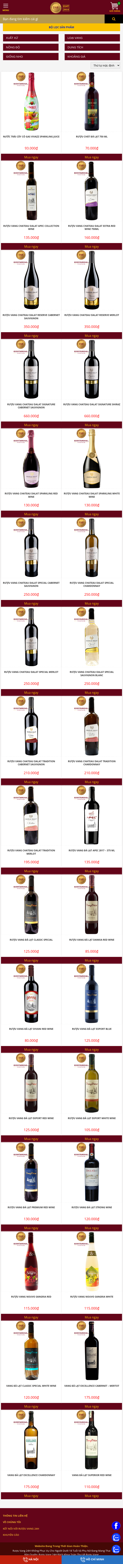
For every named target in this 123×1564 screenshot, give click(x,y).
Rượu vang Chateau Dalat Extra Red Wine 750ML (91, 227)
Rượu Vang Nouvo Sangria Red (31, 1296)
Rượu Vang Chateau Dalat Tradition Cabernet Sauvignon (31, 763)
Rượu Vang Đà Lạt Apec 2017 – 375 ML (92, 850)
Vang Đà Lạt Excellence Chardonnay (31, 1475)
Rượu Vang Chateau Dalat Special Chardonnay (92, 584)
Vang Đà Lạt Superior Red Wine (92, 1475)
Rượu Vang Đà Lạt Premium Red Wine (31, 1207)
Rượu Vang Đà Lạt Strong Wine (92, 1207)
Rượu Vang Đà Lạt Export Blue (92, 1029)
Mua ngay (31, 157)
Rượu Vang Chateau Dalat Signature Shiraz (91, 404)
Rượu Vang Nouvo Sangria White (91, 1296)
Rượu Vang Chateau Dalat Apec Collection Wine (31, 227)
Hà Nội (31, 1559)
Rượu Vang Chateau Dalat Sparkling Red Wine (31, 495)
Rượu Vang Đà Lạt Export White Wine (92, 1118)
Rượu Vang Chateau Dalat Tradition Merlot (31, 852)
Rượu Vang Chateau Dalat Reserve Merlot (91, 315)
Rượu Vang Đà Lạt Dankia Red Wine (91, 939)
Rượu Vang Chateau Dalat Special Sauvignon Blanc (92, 673)
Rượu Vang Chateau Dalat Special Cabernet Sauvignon (31, 584)
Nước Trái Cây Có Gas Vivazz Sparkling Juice (31, 136)
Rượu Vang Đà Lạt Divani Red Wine (31, 1029)
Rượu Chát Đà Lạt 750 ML (92, 136)
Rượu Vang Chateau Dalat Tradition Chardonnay (92, 763)
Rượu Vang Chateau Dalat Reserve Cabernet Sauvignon (31, 316)
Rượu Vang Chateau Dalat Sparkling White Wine (92, 495)
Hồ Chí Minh (92, 1559)
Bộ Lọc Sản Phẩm (61, 27)
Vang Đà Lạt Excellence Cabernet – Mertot (91, 1385)
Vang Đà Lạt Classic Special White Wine (31, 1385)
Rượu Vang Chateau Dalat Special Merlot (31, 672)
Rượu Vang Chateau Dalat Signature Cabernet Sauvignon (31, 406)
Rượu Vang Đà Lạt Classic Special (31, 939)
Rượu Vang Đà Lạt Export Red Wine (31, 1118)
